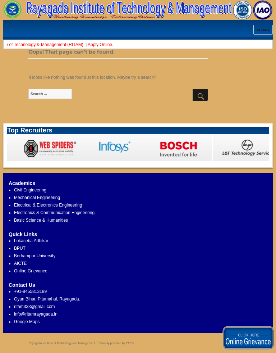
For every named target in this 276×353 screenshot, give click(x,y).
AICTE (20, 263)
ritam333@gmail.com (34, 306)
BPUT (20, 248)
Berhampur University (34, 255)
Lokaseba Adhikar (31, 240)
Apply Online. (102, 44)
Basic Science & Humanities (41, 220)
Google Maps (27, 321)
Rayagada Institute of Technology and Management (61, 343)
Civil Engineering (30, 190)
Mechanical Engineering (37, 197)
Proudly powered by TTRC (117, 343)
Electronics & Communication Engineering (54, 212)
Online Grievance (30, 270)
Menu (263, 30)
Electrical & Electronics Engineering (48, 205)
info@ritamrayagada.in (36, 314)
